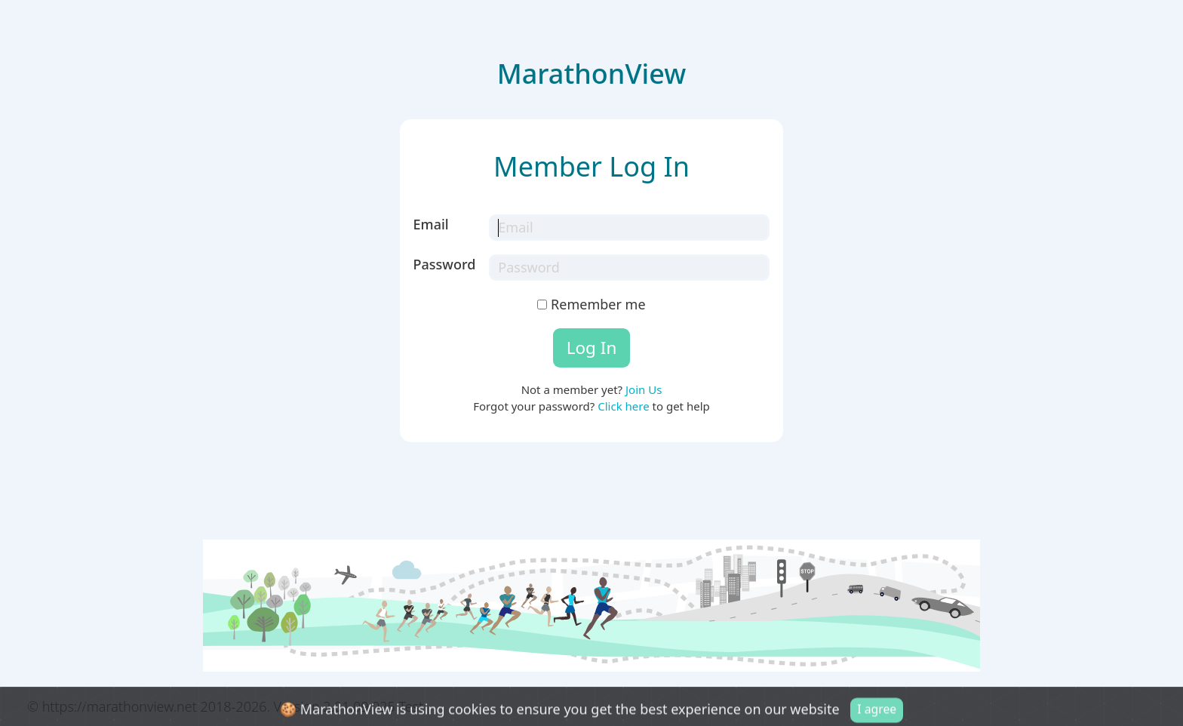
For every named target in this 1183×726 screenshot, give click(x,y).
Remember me (591, 304)
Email (431, 224)
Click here (623, 406)
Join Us (643, 389)
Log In (592, 347)
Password (444, 264)
